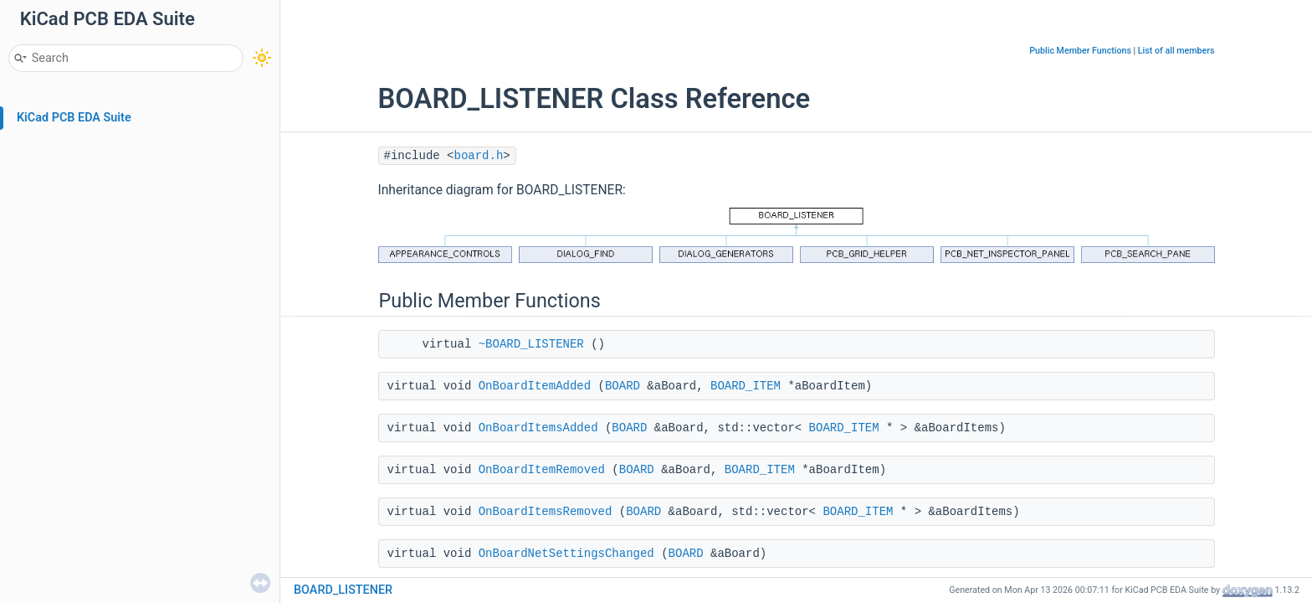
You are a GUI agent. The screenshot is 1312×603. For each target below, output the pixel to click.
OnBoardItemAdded (535, 386)
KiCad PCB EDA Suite (74, 118)
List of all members (1176, 50)
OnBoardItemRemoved (542, 470)
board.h (479, 155)
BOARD (622, 386)
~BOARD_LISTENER (531, 344)
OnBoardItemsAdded (538, 428)
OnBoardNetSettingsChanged (566, 553)
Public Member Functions (1080, 50)
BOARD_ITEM (745, 386)
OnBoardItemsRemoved (545, 511)
